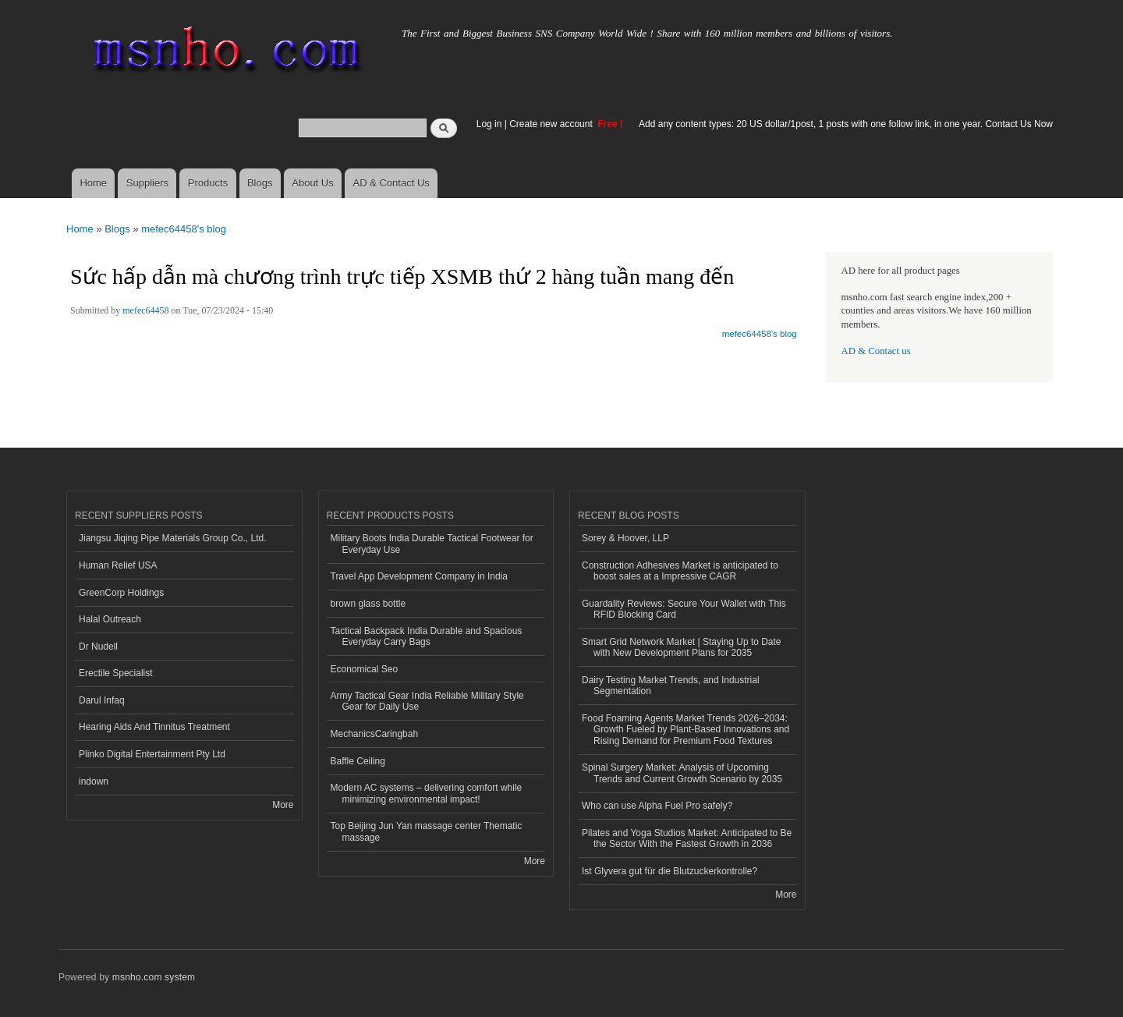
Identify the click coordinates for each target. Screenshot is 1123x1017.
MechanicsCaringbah (375, 733)
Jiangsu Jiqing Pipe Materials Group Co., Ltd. (172, 538)
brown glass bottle (368, 603)
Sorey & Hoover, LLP (625, 538)
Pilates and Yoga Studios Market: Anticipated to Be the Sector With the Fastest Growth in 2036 (687, 838)
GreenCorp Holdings (121, 592)
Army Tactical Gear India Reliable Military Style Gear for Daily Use (427, 701)
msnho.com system (153, 977)
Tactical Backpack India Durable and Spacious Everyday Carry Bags (427, 636)
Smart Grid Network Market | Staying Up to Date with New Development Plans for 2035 (681, 647)
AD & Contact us (876, 350)
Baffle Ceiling (358, 761)
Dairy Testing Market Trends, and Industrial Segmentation (671, 685)
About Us (312, 183)
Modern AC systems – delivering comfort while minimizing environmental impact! (427, 793)
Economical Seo (365, 669)
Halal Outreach (110, 619)
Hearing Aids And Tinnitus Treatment (154, 726)
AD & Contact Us (391, 183)
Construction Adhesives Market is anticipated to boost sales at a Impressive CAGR (680, 571)
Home (93, 183)
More (282, 804)
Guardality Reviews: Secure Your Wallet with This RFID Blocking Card (684, 609)
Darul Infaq (102, 700)
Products (208, 183)
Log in (489, 124)
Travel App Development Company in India (419, 576)
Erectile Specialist (116, 673)
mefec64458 (145, 310)
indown (93, 781)
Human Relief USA (118, 565)
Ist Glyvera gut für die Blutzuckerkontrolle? (669, 871)
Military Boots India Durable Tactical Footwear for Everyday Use (432, 544)
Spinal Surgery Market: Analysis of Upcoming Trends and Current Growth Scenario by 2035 (682, 773)
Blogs (260, 183)
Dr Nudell (98, 646)
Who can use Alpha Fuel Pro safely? (657, 805)
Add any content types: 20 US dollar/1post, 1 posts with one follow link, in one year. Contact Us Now (846, 124)
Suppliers (147, 183)
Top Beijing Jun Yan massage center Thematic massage (427, 831)
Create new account (552, 124)
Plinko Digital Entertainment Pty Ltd (152, 754)
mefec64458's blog (183, 229)
